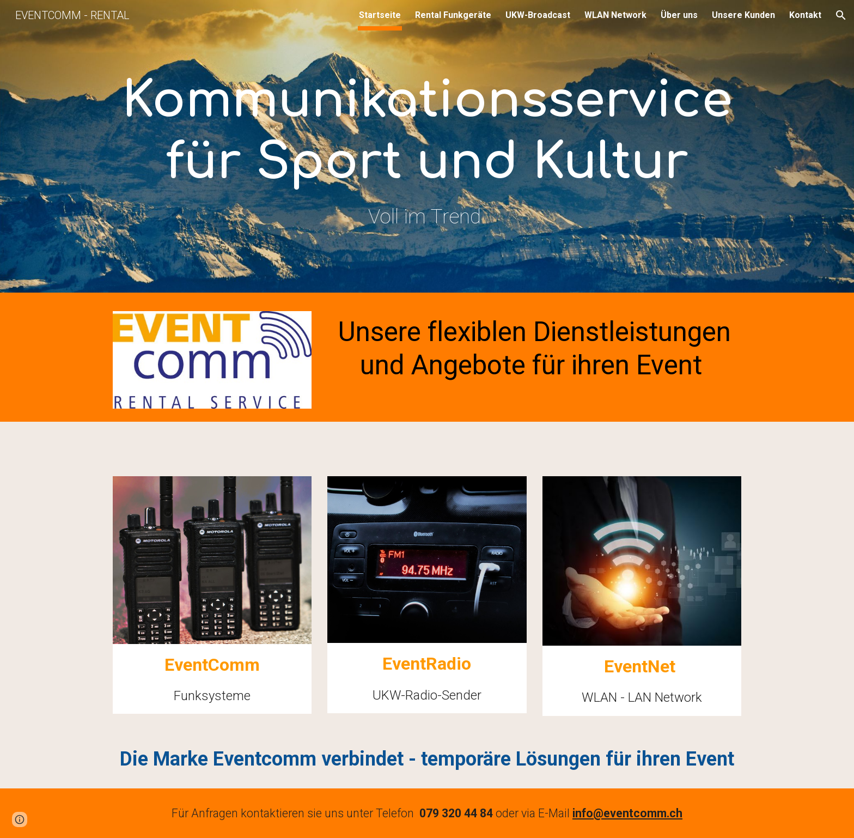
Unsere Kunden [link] (743, 15)
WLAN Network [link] (615, 15)
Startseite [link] (380, 15)
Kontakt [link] (805, 15)
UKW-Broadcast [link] (537, 15)
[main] (427, 149)
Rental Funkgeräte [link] (453, 15)
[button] (841, 15)
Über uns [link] (679, 15)
